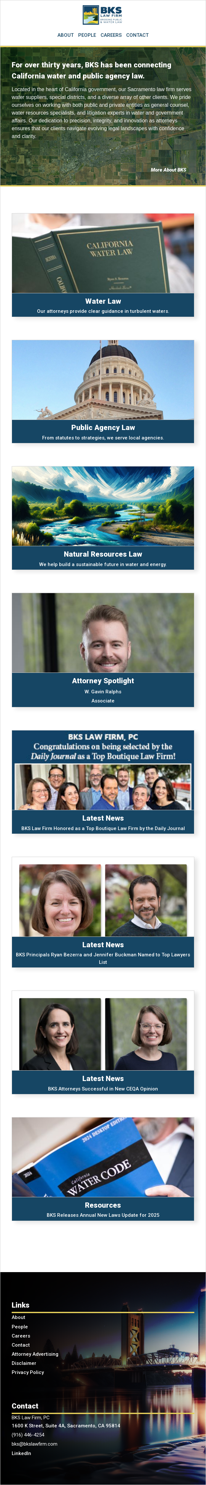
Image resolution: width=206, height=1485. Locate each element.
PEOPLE (87, 35)
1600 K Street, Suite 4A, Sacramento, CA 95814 (66, 1426)
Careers (21, 1336)
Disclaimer (24, 1363)
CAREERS (111, 35)
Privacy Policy (28, 1372)
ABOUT (65, 35)
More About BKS (168, 170)
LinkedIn (21, 1453)
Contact (21, 1345)
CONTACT (137, 35)
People (20, 1327)
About (18, 1317)
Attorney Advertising (35, 1354)
